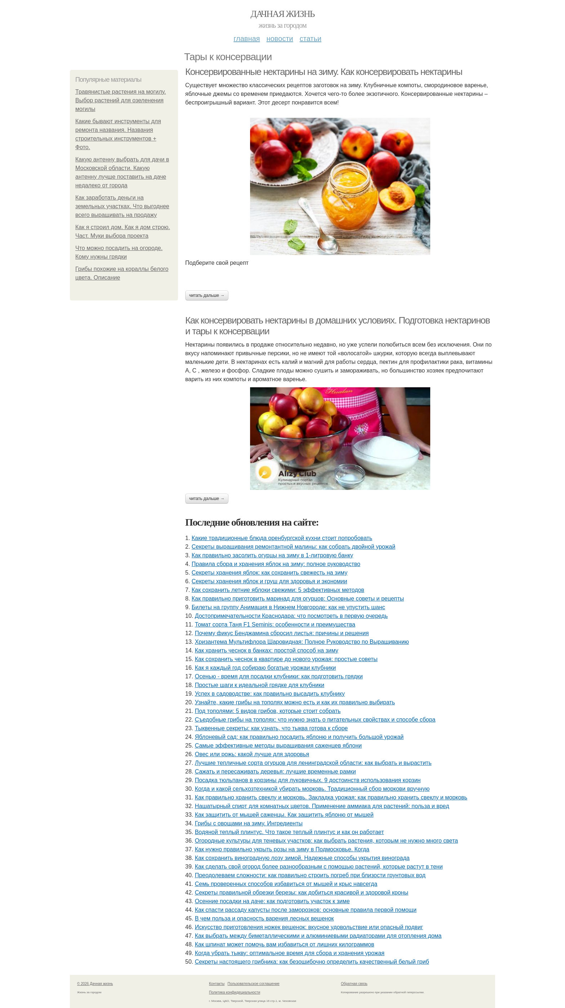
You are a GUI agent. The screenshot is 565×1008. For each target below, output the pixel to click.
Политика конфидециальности (234, 992)
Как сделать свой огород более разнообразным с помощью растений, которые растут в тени (319, 867)
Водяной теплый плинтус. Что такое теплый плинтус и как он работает (289, 832)
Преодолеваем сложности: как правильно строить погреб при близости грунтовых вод (310, 875)
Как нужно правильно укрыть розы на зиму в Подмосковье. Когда (282, 849)
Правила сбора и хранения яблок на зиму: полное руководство (276, 564)
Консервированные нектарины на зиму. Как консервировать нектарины (323, 71)
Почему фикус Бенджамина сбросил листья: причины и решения (282, 633)
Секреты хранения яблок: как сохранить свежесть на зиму (269, 573)
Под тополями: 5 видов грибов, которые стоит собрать (268, 711)
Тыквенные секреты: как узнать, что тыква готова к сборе (271, 728)
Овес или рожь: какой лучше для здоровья (252, 754)
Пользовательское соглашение (254, 984)
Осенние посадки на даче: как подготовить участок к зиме (272, 901)
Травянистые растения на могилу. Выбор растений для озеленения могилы (120, 100)
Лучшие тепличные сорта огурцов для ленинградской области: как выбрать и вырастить (313, 763)
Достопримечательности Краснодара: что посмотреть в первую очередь (291, 616)
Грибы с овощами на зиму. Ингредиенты (249, 823)
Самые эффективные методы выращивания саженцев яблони (278, 745)
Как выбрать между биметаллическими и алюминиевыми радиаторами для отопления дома (318, 936)
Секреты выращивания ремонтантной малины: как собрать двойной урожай (293, 547)
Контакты (216, 984)
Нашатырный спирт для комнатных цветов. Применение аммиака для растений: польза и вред (322, 806)
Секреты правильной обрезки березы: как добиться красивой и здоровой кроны (301, 892)
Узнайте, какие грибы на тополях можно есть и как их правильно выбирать (295, 702)
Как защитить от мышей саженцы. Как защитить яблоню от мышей (284, 815)
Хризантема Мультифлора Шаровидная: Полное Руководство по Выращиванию (302, 642)
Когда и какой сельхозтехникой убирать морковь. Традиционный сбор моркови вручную (312, 789)
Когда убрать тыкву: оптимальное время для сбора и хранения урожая (289, 953)
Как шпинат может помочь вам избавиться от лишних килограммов (284, 944)
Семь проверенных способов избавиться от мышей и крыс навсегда (286, 884)
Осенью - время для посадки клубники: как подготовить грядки (279, 676)
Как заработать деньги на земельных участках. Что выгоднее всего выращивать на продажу (122, 206)
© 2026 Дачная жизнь (95, 984)
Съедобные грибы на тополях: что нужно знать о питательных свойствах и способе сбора (315, 720)
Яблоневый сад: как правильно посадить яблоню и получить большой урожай (299, 737)
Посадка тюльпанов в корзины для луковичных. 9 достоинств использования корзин (308, 780)
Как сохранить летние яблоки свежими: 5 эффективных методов (278, 590)
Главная (246, 39)
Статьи (310, 39)
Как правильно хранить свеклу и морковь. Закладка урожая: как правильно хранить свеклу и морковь (331, 797)
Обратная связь (354, 984)
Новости (279, 39)
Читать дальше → (206, 295)
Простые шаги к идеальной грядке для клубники (259, 685)
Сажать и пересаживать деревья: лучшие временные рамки (275, 771)
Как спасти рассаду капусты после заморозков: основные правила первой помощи (306, 910)
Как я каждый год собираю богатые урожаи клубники (265, 668)
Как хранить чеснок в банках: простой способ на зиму (266, 650)
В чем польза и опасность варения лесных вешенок (264, 918)
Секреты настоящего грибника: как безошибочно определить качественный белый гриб (312, 962)
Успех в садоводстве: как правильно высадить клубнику (270, 694)
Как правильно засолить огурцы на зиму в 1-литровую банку (272, 555)
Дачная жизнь (282, 14)
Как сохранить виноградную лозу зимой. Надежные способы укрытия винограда (302, 858)
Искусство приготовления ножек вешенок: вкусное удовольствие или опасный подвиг (309, 927)
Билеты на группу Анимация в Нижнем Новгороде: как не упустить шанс (288, 607)
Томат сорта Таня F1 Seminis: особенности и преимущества (275, 624)
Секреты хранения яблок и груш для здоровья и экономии (269, 581)
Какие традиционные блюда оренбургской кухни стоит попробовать (282, 538)
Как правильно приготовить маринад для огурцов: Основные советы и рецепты (298, 599)
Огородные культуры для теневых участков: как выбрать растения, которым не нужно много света (326, 841)
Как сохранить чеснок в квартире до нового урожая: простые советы (286, 659)
